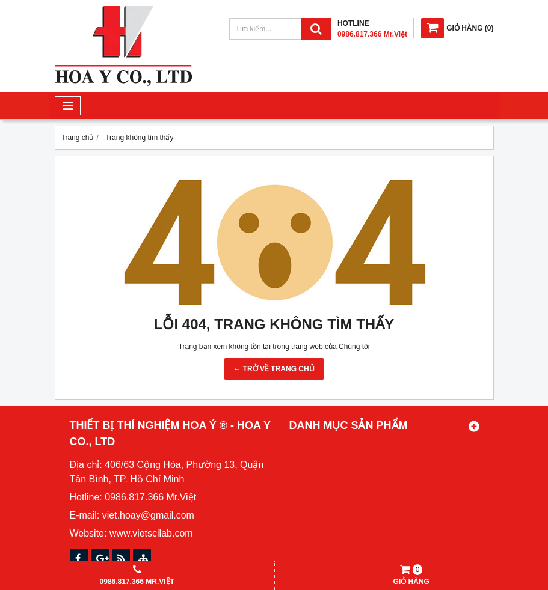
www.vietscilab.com (151, 533)
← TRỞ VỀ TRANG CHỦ (273, 369)
